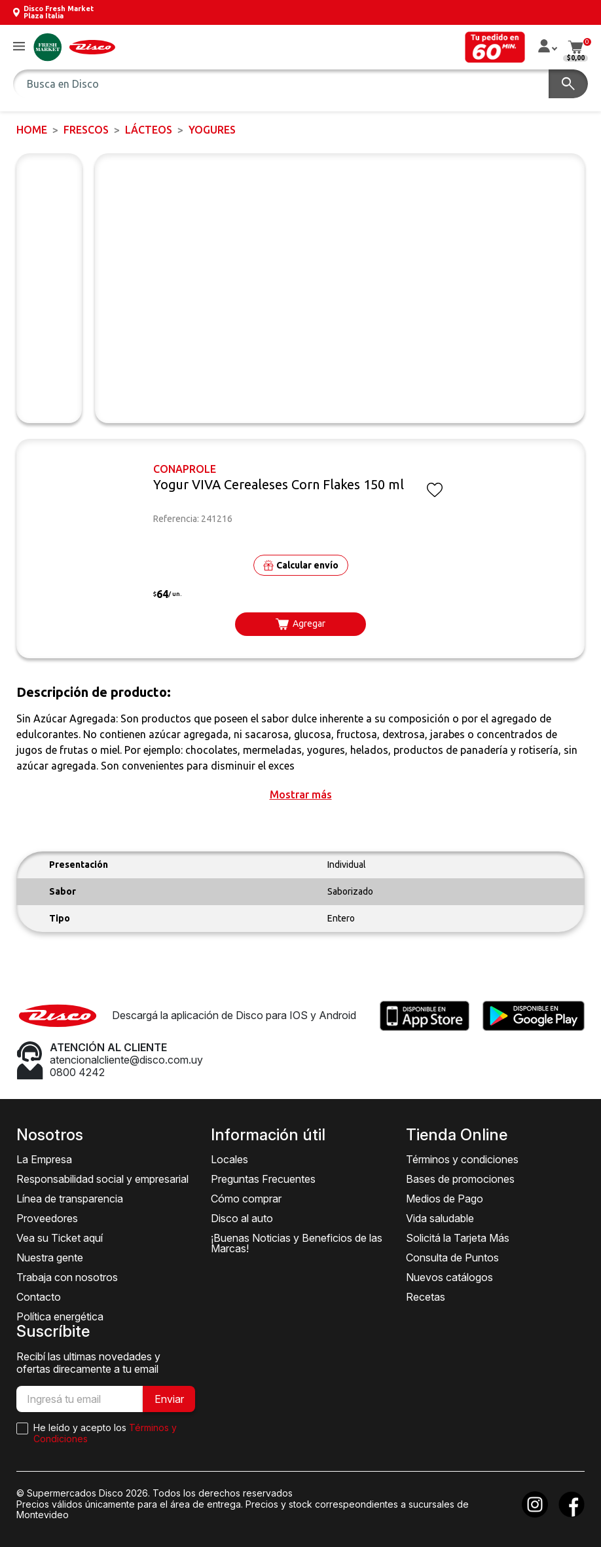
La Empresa (44, 1159)
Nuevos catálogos (449, 1277)
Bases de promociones (460, 1179)
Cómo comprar (246, 1198)
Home (31, 130)
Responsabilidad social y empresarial (102, 1179)
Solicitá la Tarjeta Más (457, 1238)
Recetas (425, 1297)
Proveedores (47, 1218)
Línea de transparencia (69, 1198)
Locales (229, 1159)
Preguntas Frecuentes (263, 1179)
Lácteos (148, 130)
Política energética (59, 1316)
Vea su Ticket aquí (59, 1238)
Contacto (38, 1297)
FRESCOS (86, 130)
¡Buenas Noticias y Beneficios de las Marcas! (296, 1243)
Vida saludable (440, 1218)
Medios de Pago (444, 1198)
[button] (19, 47)
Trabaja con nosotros (67, 1277)
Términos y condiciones (462, 1159)
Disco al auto (242, 1218)
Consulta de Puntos (452, 1257)
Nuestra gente (49, 1257)
